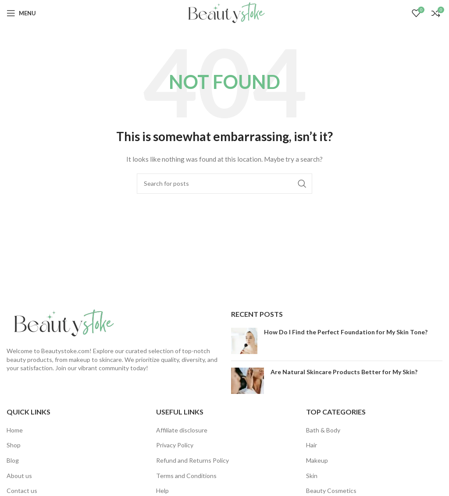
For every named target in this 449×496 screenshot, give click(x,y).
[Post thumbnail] (244, 341)
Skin (311, 475)
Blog (13, 460)
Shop (14, 445)
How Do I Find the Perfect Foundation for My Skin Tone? (346, 332)
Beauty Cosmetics (331, 490)
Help (162, 490)
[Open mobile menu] (21, 13)
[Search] (224, 184)
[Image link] (61, 322)
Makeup (317, 460)
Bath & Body (323, 430)
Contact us (22, 490)
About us (19, 475)
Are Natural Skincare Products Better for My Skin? (344, 372)
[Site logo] (224, 12)
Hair (311, 445)
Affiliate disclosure (181, 430)
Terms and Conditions (186, 475)
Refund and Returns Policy (192, 460)
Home (15, 430)
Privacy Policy (174, 445)
